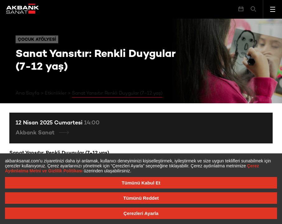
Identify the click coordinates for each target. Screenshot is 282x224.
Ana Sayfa (27, 93)
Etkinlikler (55, 93)
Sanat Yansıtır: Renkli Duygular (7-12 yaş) (117, 93)
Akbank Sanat (36, 133)
